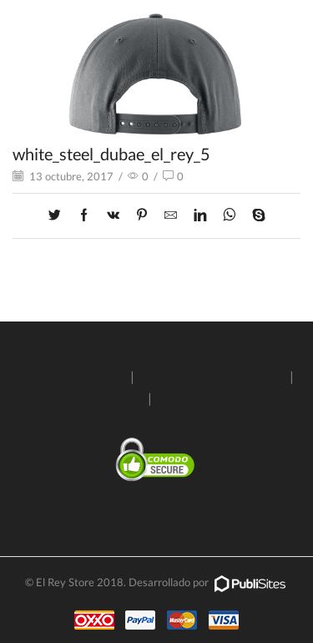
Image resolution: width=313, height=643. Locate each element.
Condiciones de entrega (212, 376)
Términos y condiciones (228, 398)
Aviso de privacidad (82, 398)
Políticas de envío (70, 376)
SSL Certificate (156, 497)
